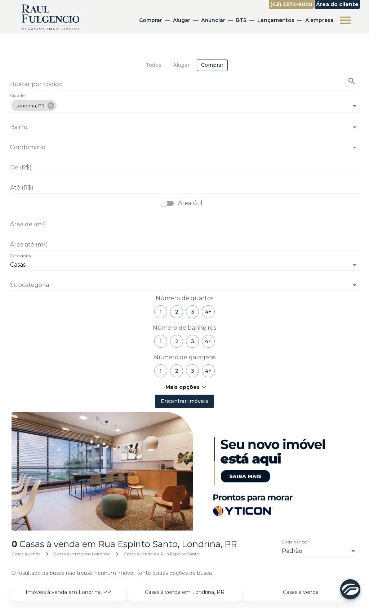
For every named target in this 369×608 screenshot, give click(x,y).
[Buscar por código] (184, 85)
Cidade (17, 96)
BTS (241, 20)
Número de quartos (184, 298)
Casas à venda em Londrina (82, 553)
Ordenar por (295, 542)
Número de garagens (184, 357)
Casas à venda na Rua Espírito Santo (161, 553)
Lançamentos (275, 20)
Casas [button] (18, 264)
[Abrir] (355, 106)
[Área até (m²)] (184, 244)
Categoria (20, 256)
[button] (34, 105)
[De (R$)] (184, 167)
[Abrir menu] (345, 20)
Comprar (150, 20)
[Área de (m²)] (184, 224)
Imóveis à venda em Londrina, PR (68, 592)
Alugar (181, 20)
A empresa (319, 20)
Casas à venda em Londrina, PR (184, 592)
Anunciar (213, 20)
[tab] (153, 65)
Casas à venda (26, 553)
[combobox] (184, 103)
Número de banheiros (184, 327)
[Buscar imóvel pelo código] (351, 81)
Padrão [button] (292, 550)
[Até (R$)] (184, 188)
